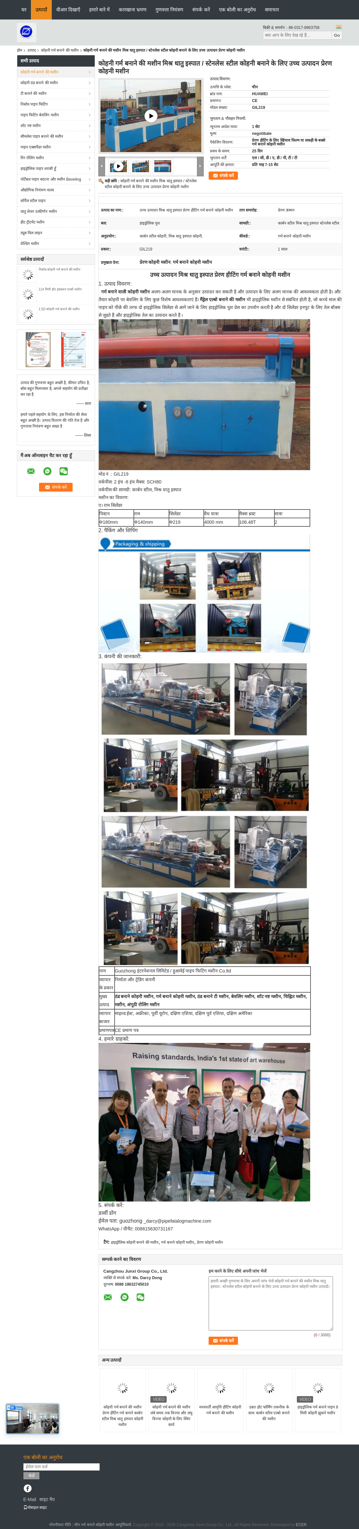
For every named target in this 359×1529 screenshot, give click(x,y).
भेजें (31, 1475)
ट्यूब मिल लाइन (32, 233)
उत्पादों (41, 9)
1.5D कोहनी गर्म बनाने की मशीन (59, 309)
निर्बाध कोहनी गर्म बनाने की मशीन (60, 269)
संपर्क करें (201, 9)
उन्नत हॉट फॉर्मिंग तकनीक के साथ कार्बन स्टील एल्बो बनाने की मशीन (268, 1413)
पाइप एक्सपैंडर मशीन (36, 147)
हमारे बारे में (99, 9)
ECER (301, 1525)
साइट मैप (47, 1499)
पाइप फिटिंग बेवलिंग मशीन (40, 115)
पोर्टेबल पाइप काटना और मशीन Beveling (51, 179)
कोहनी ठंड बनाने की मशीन (39, 83)
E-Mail (29, 1499)
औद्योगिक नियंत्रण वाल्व (37, 190)
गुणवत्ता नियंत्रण (169, 9)
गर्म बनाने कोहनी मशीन (177, 1242)
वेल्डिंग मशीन (30, 243)
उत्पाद (31, 50)
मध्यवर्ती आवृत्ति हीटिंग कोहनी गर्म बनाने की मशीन (220, 1410)
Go (337, 35)
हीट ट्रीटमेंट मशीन (33, 222)
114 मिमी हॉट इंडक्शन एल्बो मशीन (60, 289)
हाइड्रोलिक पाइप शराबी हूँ (38, 168)
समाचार (272, 9)
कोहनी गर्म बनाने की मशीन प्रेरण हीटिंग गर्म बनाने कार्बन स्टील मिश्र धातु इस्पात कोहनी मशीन (122, 1416)
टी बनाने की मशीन (34, 93)
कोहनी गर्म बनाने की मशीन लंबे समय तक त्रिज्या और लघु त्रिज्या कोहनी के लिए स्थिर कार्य (171, 1416)
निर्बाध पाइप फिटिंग (34, 104)
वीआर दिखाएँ (68, 9)
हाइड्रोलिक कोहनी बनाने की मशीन (135, 1242)
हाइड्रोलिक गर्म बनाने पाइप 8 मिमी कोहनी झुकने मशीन (317, 1410)
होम (19, 50)
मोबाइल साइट (35, 1507)
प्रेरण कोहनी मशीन (210, 1242)
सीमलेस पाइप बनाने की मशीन (42, 136)
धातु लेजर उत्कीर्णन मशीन (39, 211)
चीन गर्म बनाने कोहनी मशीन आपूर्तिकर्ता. (103, 1525)
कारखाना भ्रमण (132, 9)
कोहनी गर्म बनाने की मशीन (60, 50)
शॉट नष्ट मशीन (31, 125)
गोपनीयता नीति (60, 1525)
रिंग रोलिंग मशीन (32, 158)
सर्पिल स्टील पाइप (33, 201)
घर (23, 9)
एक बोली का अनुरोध (237, 9)
